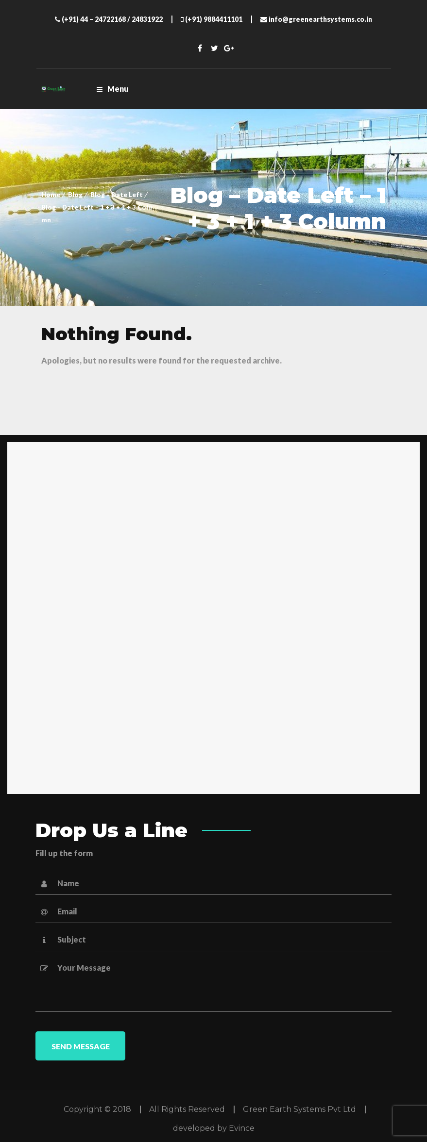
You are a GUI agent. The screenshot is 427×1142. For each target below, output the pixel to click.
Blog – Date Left (116, 195)
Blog (75, 195)
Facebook (199, 48)
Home (50, 195)
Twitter (214, 48)
